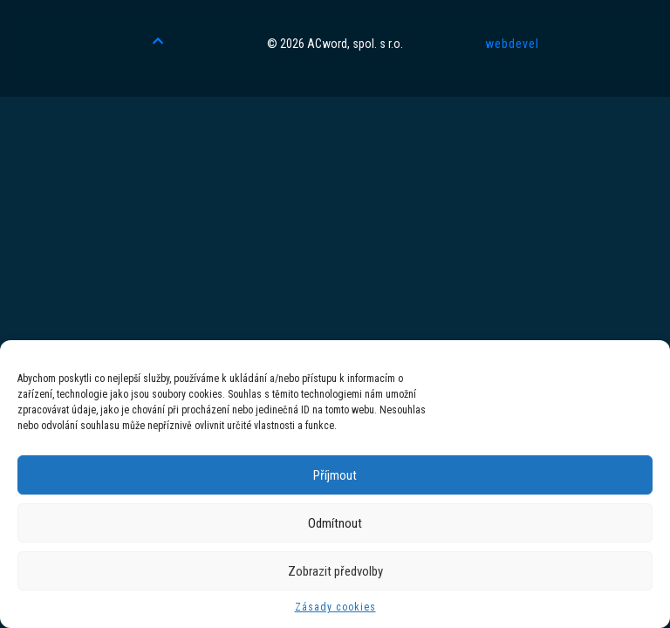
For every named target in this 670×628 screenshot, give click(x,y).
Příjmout (335, 475)
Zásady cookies (335, 607)
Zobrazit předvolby (335, 571)
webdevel (512, 44)
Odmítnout (335, 523)
